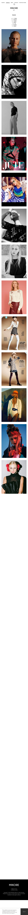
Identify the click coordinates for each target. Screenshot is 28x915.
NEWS (12, 2)
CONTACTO (16, 2)
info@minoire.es (14, 888)
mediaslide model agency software (14, 894)
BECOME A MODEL (22, 2)
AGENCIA (3, 2)
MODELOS (8, 2)
